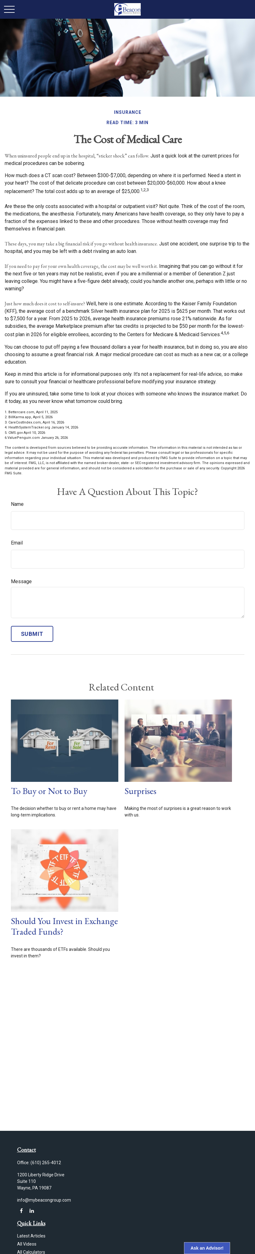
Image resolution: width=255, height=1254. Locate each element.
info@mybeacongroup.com (44, 1200)
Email (17, 543)
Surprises (140, 791)
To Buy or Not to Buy (49, 791)
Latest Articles (31, 1235)
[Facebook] (21, 1211)
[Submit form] (32, 634)
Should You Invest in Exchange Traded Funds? (64, 926)
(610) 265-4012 (46, 1162)
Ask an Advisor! (207, 1248)
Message (21, 581)
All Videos (26, 1244)
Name (17, 504)
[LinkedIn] (32, 1211)
